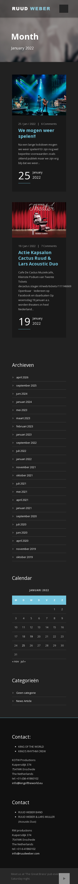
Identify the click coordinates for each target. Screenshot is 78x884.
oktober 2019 (24, 557)
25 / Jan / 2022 (27, 124)
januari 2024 (24, 402)
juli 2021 (21, 483)
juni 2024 (21, 393)
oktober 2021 (24, 475)
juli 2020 (21, 524)
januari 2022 (24, 459)
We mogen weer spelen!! (36, 133)
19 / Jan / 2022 (27, 246)
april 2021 (22, 500)
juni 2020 (21, 532)
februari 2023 (24, 426)
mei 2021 (21, 492)
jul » (23, 661)
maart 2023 (23, 418)
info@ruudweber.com (26, 853)
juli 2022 (21, 451)
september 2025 (26, 385)
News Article (24, 701)
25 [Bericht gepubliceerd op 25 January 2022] (23, 645)
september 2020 (26, 516)
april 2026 (22, 377)
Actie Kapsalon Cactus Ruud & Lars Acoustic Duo (38, 258)
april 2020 (22, 541)
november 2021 (26, 467)
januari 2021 (24, 508)
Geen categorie (26, 693)
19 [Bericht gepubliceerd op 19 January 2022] (31, 636)
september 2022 (26, 443)
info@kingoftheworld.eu (27, 783)
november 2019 (26, 549)
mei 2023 (21, 410)
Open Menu (63, 9)
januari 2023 (24, 434)
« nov (15, 661)
